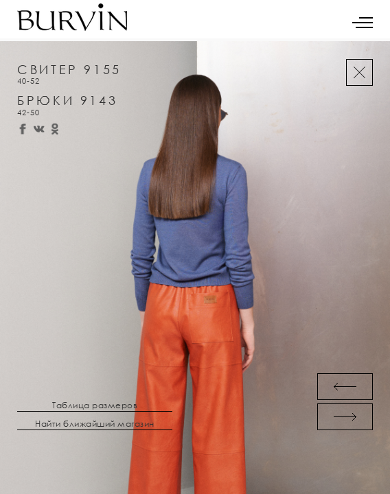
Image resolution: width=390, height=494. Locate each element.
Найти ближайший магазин (94, 424)
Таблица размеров (94, 405)
